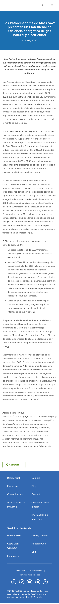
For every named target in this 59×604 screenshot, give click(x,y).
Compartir (14, 464)
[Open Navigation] (50, 5)
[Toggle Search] (43, 5)
